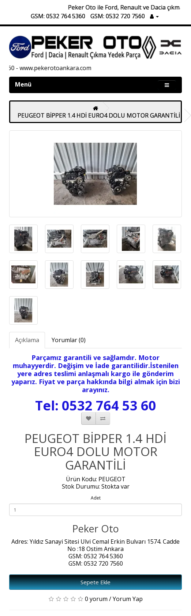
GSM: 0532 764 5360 (58, 16)
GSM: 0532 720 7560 (117, 16)
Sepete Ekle (95, 582)
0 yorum (96, 599)
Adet (96, 498)
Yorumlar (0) (69, 340)
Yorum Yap (128, 599)
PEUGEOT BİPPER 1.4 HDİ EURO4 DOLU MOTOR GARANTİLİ (99, 115)
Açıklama (27, 340)
